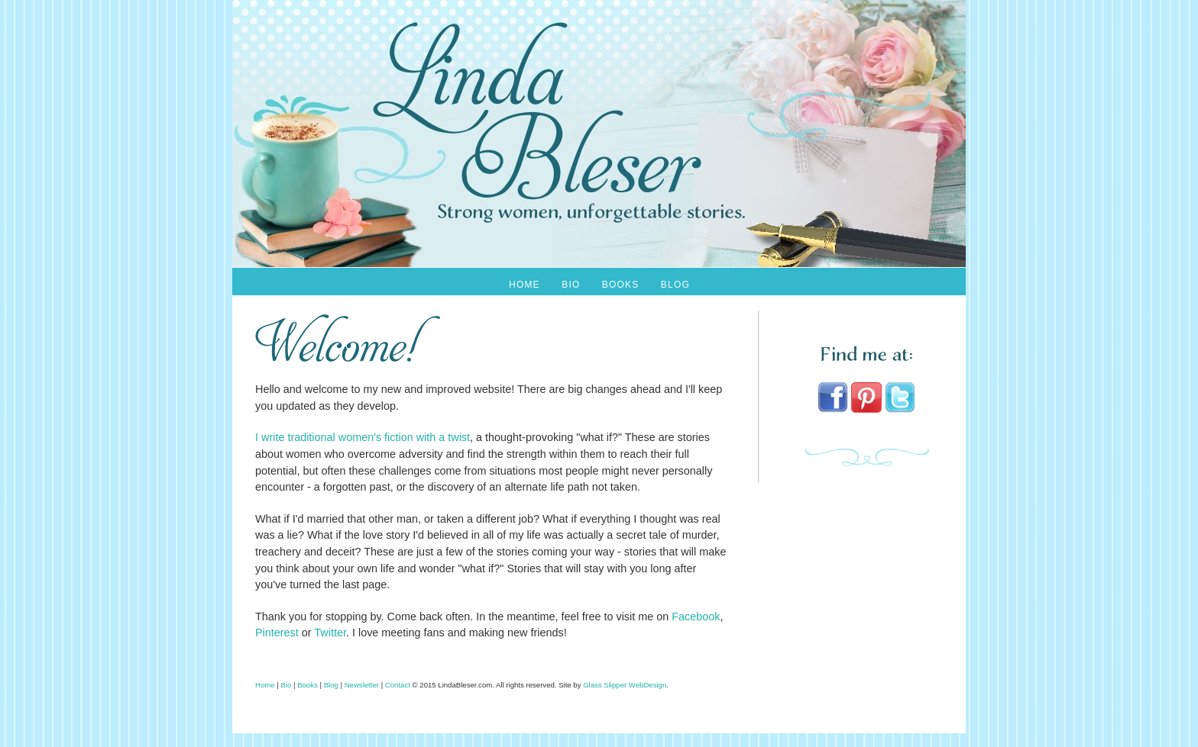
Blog (675, 284)
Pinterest (277, 632)
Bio (571, 284)
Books (620, 284)
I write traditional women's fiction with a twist (362, 437)
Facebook (696, 616)
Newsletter (362, 685)
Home (524, 284)
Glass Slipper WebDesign (624, 685)
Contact (397, 685)
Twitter (330, 632)
